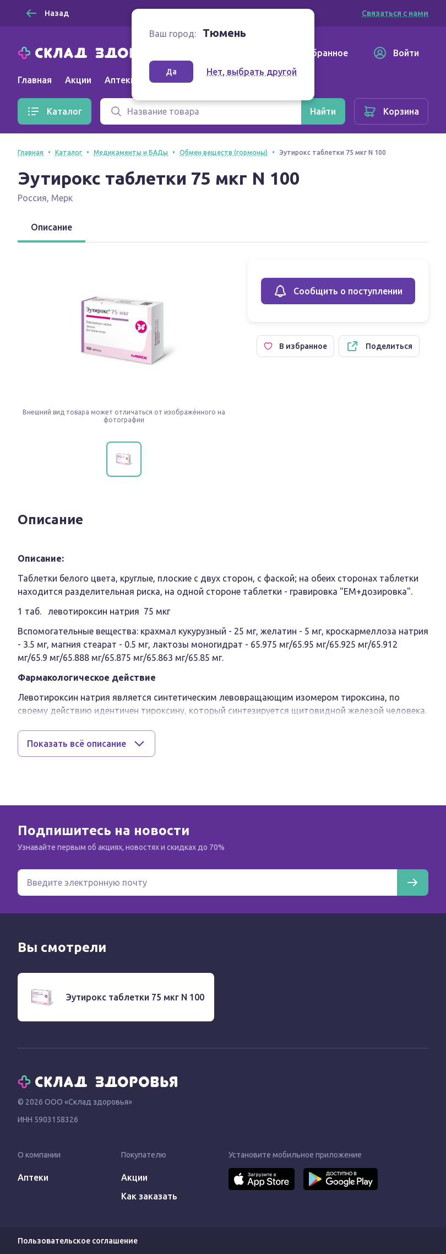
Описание (51, 227)
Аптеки (33, 1177)
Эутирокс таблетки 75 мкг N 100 (135, 997)
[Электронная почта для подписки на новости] (207, 882)
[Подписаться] (412, 882)
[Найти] (323, 111)
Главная (35, 80)
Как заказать (149, 1196)
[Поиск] (201, 111)
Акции (78, 80)
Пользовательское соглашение (78, 1240)
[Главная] (100, 52)
